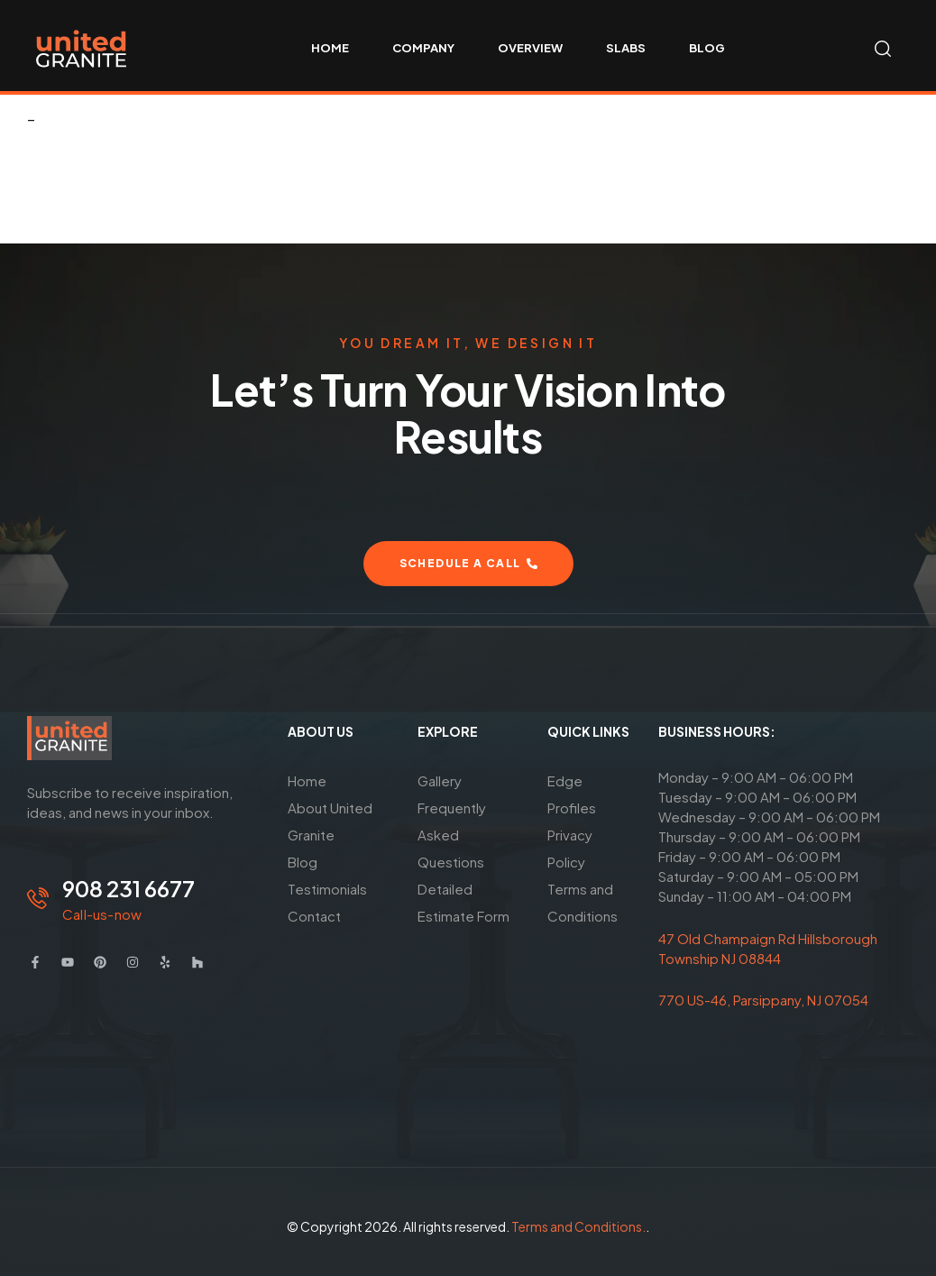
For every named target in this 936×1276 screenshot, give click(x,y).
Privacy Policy (569, 848)
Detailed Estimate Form (463, 902)
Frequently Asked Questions (452, 834)
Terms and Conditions (582, 902)
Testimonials (327, 888)
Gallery (440, 780)
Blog (302, 861)
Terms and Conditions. (578, 1226)
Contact (314, 915)
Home (307, 780)
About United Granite (330, 821)
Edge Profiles (571, 794)
